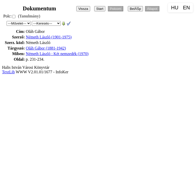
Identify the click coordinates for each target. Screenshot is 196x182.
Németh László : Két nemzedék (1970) (57, 54)
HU (174, 7)
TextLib (8, 72)
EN (186, 7)
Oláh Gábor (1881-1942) (46, 48)
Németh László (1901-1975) (48, 37)
